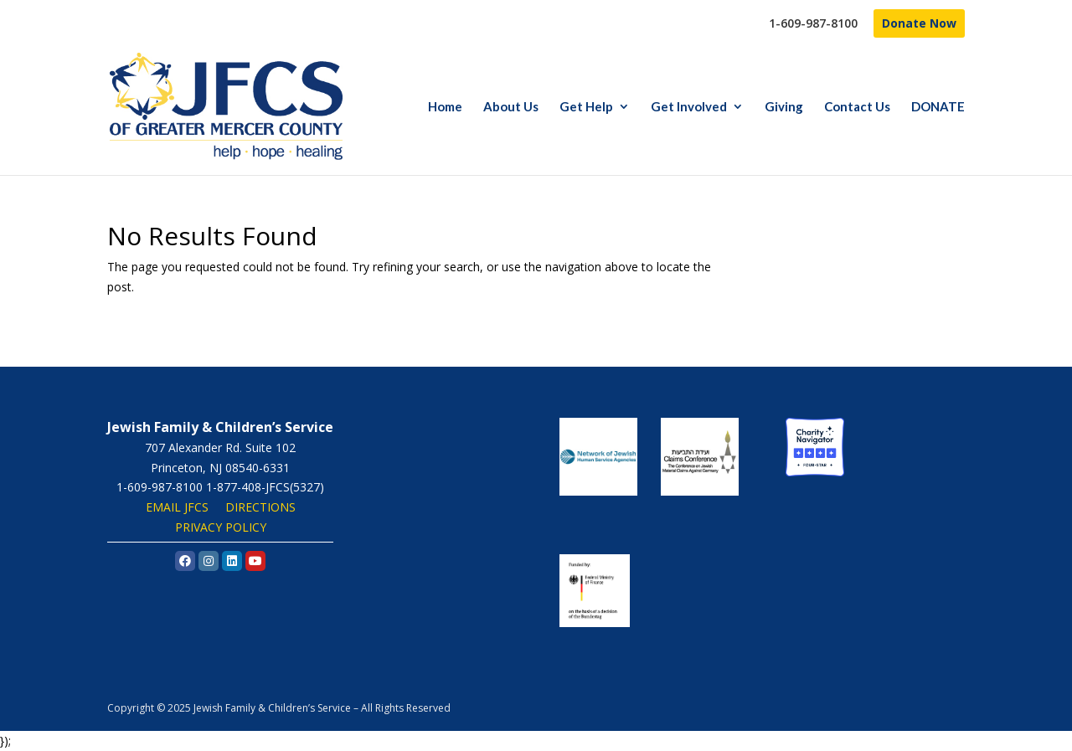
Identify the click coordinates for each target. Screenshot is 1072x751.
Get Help (586, 107)
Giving (784, 107)
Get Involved (689, 107)
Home (445, 107)
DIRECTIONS (260, 507)
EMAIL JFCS (177, 507)
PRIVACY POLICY (220, 527)
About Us (511, 107)
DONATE (938, 107)
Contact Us (857, 107)
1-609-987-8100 (813, 24)
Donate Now (919, 23)
